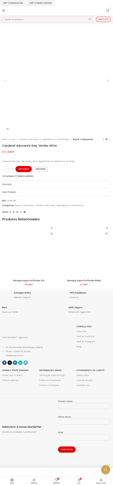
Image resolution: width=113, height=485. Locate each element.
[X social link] (14, 212)
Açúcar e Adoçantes (83, 139)
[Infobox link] (28, 298)
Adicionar (23, 169)
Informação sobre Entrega (51, 378)
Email (84, 437)
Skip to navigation (13, 3)
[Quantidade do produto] (8, 169)
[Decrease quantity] (4, 169)
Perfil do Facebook (85, 339)
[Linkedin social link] (17, 212)
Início (4, 139)
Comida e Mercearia (28, 139)
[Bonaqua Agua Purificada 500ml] (84, 251)
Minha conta (82, 378)
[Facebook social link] (10, 212)
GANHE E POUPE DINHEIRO (15, 372)
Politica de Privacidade (50, 383)
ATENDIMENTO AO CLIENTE (90, 372)
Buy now (40, 169)
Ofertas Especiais (10, 383)
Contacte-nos (83, 388)
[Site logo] (49, 10)
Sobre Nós (81, 334)
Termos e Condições (49, 388)
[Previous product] (103, 139)
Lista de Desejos (85, 383)
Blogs (79, 349)
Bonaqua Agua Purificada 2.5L (29, 280)
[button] (51, 233)
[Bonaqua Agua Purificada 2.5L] (29, 251)
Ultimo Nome (84, 422)
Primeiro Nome (84, 406)
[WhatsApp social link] (21, 212)
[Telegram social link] (24, 212)
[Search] (47, 19)
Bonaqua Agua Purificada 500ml (84, 280)
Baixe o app (103, 19)
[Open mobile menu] (4, 10)
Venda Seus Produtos (12, 378)
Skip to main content (40, 3)
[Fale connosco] (105, 469)
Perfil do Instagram (85, 344)
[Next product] (109, 139)
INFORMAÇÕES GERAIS (50, 372)
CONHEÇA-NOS (84, 329)
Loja (13, 139)
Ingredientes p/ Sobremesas (55, 139)
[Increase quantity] (12, 169)
